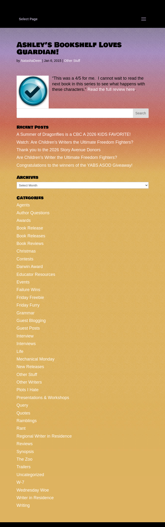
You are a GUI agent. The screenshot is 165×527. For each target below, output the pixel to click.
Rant (21, 428)
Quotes (23, 413)
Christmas (26, 251)
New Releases (30, 366)
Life (20, 351)
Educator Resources (36, 274)
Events (23, 282)
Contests (25, 259)
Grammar (26, 313)
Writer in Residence (35, 497)
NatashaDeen (31, 61)
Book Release (30, 228)
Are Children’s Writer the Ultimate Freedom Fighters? (67, 157)
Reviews (25, 443)
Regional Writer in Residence (44, 436)
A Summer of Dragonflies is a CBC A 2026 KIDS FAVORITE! (74, 134)
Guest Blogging (31, 320)
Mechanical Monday (36, 359)
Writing (23, 505)
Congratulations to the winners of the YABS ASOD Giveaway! (75, 165)
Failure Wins (28, 289)
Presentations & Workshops (43, 397)
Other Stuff (72, 61)
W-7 (20, 482)
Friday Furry (28, 305)
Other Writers (29, 382)
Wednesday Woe (33, 490)
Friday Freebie (30, 297)
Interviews (26, 343)
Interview (25, 336)
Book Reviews (30, 243)
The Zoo (25, 459)
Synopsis (25, 451)
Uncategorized (30, 474)
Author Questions (33, 212)
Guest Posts (28, 328)
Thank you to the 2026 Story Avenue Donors (59, 149)
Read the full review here (111, 89)
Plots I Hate (28, 389)
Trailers (24, 466)
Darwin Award (30, 266)
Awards (24, 220)
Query (22, 405)
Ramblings (27, 420)
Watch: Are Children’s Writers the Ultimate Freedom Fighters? (75, 142)
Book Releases (31, 236)
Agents (23, 205)
